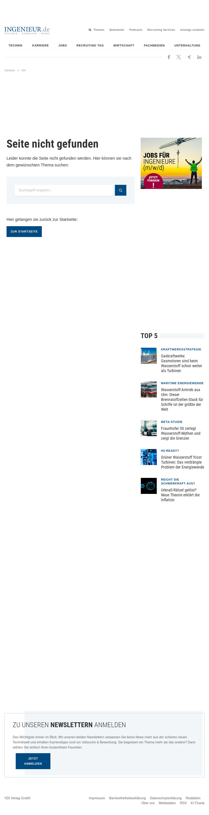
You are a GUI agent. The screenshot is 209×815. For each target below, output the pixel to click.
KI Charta (198, 803)
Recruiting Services (161, 29)
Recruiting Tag (90, 45)
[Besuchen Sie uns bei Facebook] (169, 56)
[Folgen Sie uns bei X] (179, 56)
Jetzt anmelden (33, 761)
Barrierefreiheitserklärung (127, 798)
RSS (183, 803)
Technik (16, 45)
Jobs (62, 45)
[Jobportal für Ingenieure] (173, 163)
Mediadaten (167, 803)
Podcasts (136, 29)
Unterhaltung (187, 45)
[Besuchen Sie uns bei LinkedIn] (199, 56)
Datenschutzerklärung (166, 798)
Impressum (97, 798)
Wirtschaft (124, 45)
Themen (98, 29)
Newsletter (117, 29)
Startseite (9, 70)
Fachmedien (154, 45)
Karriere (40, 45)
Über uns (148, 803)
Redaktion (193, 798)
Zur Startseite (24, 231)
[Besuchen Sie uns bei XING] (189, 56)
